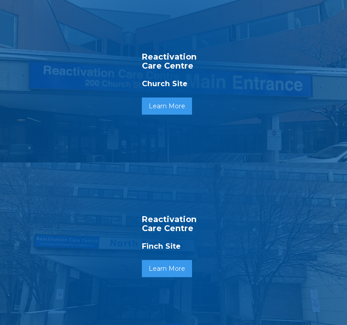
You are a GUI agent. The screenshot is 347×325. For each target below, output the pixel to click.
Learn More (167, 106)
